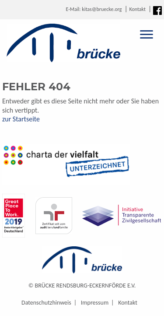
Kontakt (137, 9)
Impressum (94, 302)
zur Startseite (21, 119)
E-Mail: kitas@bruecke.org (94, 9)
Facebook (157, 10)
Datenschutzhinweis (46, 302)
